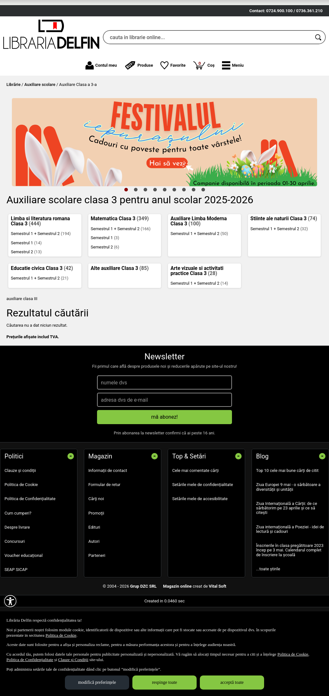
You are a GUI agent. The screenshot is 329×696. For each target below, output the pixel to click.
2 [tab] (135, 227)
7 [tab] (184, 227)
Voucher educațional (23, 593)
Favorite (172, 102)
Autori (94, 578)
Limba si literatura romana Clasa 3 (40, 258)
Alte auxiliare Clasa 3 (119, 305)
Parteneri (96, 593)
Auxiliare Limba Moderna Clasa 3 (199, 258)
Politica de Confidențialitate (30, 536)
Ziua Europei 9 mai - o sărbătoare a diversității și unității (288, 524)
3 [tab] (145, 227)
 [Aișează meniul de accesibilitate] (10, 601)
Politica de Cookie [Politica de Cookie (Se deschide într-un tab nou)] (61, 635)
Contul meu (101, 102)
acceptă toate (232, 682)
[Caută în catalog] (319, 75)
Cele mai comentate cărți (195, 508)
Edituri (94, 564)
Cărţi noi (96, 536)
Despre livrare (17, 564)
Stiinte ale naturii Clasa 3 (283, 256)
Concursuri (14, 578)
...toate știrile (268, 606)
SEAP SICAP (15, 607)
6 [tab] (174, 227)
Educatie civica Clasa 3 (42, 305)
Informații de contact (107, 508)
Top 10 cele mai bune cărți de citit (287, 508)
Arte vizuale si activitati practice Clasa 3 (197, 308)
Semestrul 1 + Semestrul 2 (41, 271)
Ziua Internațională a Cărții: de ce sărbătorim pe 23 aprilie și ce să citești (286, 545)
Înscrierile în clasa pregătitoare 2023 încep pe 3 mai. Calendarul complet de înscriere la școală (290, 588)
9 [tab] (203, 227)
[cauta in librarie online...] (207, 75)
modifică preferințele (97, 682)
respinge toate (164, 682)
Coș (204, 102)
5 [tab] (164, 227)
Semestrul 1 (26, 280)
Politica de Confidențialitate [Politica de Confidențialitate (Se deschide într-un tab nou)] (29, 659)
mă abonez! (164, 454)
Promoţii (96, 550)
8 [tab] (193, 227)
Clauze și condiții (20, 508)
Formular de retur (104, 522)
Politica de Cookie (21, 522)
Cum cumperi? (17, 550)
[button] (233, 103)
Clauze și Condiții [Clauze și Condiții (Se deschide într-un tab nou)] (73, 659)
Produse (138, 102)
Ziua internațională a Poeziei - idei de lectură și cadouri (290, 566)
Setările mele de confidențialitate (202, 522)
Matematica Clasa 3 (120, 256)
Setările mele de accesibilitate (200, 536)
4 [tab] (155, 227)
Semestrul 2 (26, 289)
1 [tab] (126, 227)
